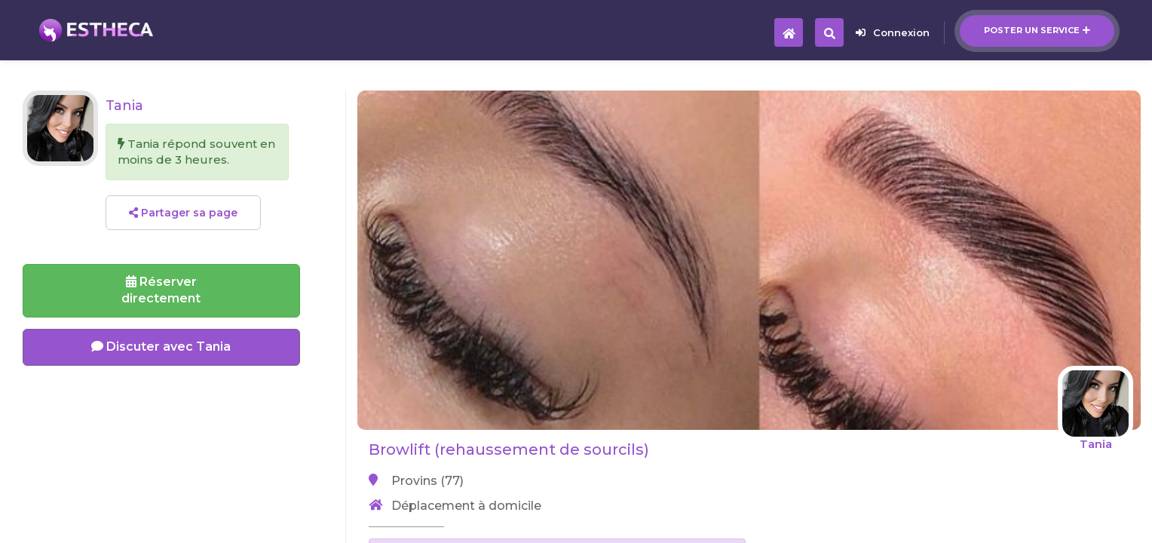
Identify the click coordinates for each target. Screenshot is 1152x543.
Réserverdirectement (161, 290)
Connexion (893, 32)
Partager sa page (183, 212)
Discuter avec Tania (161, 346)
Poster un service (1037, 30)
